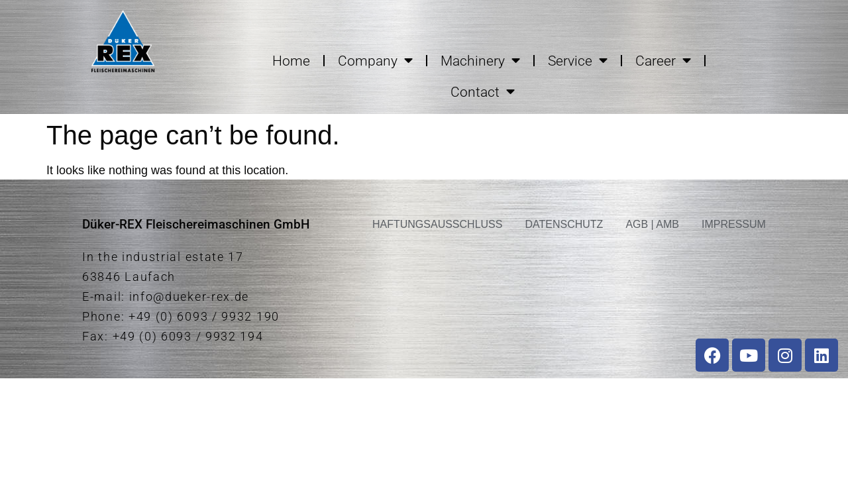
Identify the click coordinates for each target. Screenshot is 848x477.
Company (375, 60)
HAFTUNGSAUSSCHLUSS (437, 224)
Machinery (480, 60)
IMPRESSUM (734, 224)
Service (578, 60)
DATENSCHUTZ (564, 224)
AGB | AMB (652, 224)
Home (291, 61)
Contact (482, 91)
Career (663, 60)
